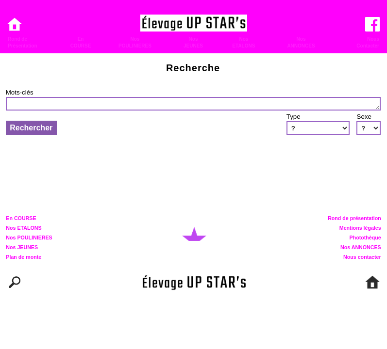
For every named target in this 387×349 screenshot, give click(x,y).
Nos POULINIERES (29, 238)
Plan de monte (23, 257)
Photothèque (365, 238)
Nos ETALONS (23, 228)
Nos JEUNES (22, 248)
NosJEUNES (193, 42)
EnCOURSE (80, 42)
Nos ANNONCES (360, 248)
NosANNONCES (301, 42)
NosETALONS (243, 42)
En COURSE (21, 219)
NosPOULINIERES (134, 42)
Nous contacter (362, 257)
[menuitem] (30, 42)
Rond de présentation (354, 219)
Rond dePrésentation (22, 42)
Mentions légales (360, 228)
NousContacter (367, 42)
